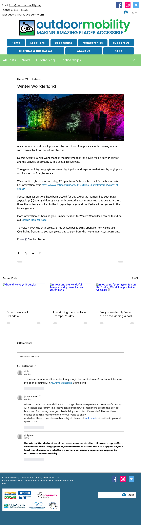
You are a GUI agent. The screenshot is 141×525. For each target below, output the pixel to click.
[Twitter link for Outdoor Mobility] (136, 5)
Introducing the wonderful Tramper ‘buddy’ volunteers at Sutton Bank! (70, 314)
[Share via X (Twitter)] (25, 253)
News (26, 60)
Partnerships (71, 60)
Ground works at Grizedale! (17, 314)
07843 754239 (19, 10)
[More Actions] (122, 372)
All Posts (9, 60)
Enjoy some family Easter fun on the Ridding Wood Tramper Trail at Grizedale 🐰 (117, 314)
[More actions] (122, 79)
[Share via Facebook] (18, 253)
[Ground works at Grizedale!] (24, 295)
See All (135, 278)
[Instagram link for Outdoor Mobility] (127, 5)
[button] (83, 50)
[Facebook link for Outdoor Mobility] (119, 5)
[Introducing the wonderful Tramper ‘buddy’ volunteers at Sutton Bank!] (70, 295)
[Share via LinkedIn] (32, 253)
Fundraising (45, 60)
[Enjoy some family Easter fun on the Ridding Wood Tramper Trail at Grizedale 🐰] (117, 295)
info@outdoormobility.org (25, 5)
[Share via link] (39, 253)
